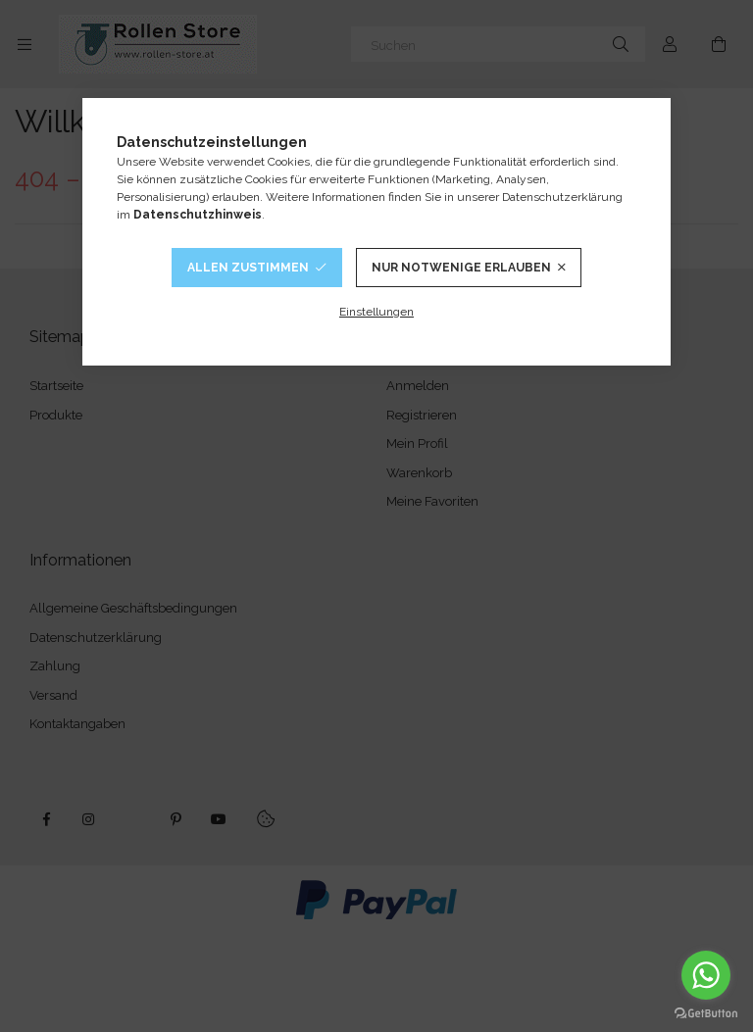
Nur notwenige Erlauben (461, 267)
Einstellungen (376, 312)
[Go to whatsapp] (705, 975)
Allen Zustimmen (248, 267)
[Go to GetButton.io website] (706, 1012)
